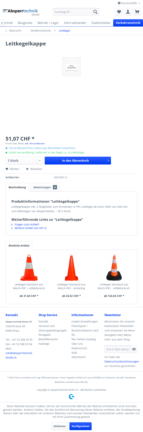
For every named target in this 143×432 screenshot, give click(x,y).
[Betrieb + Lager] (48, 22)
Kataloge (44, 343)
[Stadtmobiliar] (101, 22)
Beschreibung (17, 187)
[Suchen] (95, 12)
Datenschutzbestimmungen (121, 361)
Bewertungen (45, 187)
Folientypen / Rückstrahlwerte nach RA (85, 330)
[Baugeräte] (25, 22)
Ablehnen (59, 426)
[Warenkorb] (137, 12)
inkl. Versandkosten (35, 143)
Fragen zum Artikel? (25, 224)
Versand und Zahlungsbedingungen (53, 328)
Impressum (79, 357)
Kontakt (43, 321)
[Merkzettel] (119, 12)
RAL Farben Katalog (84, 339)
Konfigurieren (80, 426)
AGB (74, 352)
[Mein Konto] (128, 12)
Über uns (77, 343)
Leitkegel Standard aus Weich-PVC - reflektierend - (114, 286)
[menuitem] (76, 12)
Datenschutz (79, 348)
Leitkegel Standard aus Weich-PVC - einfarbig (71, 286)
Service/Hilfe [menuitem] (128, 3)
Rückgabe (45, 334)
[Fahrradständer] (75, 22)
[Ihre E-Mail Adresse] (117, 349)
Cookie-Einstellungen (85, 321)
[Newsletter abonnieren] (134, 349)
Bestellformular (48, 339)
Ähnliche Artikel (19, 245)
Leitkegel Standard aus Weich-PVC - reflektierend (29, 286)
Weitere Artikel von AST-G (29, 228)
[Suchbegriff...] (76, 12)
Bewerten (34, 169)
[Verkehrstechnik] (128, 22)
